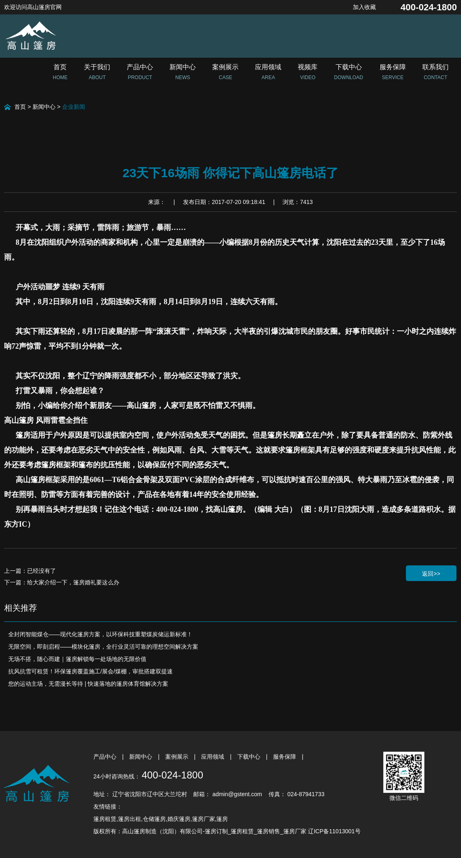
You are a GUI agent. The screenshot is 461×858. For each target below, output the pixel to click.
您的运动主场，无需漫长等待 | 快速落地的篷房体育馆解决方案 (88, 683)
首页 (20, 106)
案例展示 (177, 756)
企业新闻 (73, 106)
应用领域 (213, 756)
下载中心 (249, 756)
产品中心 (105, 756)
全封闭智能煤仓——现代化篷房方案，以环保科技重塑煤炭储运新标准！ (100, 634)
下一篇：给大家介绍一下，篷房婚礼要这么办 (61, 582)
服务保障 (285, 756)
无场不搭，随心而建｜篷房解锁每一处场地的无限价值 (77, 659)
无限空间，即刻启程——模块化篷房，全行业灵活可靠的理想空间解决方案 (103, 646)
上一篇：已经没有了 (30, 570)
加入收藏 (364, 7)
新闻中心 (44, 106)
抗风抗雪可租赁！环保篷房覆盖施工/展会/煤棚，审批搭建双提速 (90, 671)
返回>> (431, 573)
